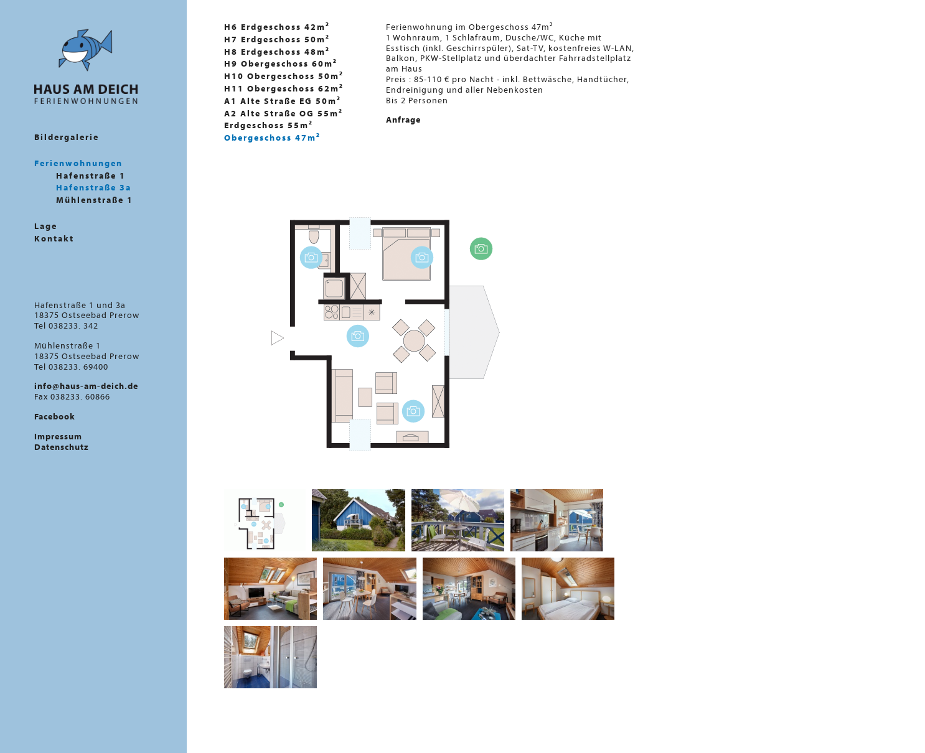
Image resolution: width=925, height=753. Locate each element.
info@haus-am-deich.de (86, 385)
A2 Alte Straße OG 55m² (283, 113)
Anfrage (403, 119)
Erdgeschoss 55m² (268, 125)
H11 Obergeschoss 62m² (284, 88)
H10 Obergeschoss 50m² (284, 76)
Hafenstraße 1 (91, 176)
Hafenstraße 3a (93, 187)
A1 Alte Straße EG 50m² (282, 100)
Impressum (58, 436)
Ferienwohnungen (78, 163)
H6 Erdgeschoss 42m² (277, 26)
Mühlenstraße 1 (94, 200)
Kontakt (54, 238)
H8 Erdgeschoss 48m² (277, 51)
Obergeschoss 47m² (272, 137)
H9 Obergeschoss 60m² (280, 63)
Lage (45, 226)
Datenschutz (61, 446)
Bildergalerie (66, 137)
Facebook (54, 416)
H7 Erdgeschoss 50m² (277, 39)
